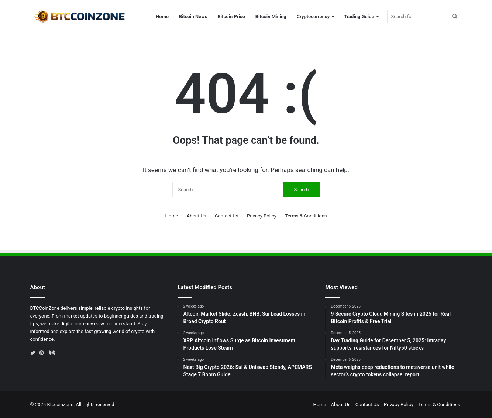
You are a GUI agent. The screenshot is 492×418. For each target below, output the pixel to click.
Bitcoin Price (231, 16)
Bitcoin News (193, 16)
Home (162, 16)
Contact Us (226, 216)
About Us (196, 216)
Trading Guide (359, 16)
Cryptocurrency (313, 16)
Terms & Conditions (306, 216)
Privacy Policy (261, 216)
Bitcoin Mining (270, 16)
